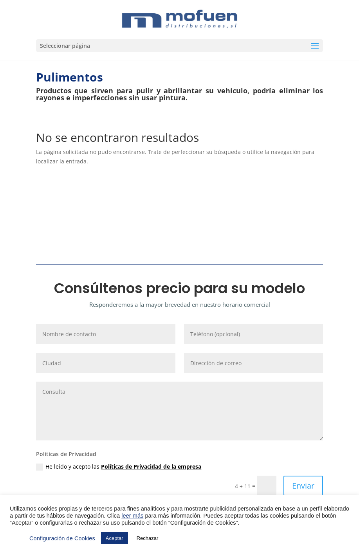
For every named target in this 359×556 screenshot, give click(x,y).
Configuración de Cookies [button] (62, 538)
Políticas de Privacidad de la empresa (151, 466)
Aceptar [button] (114, 538)
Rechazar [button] (148, 538)
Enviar (303, 485)
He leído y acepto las (118, 467)
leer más (132, 516)
